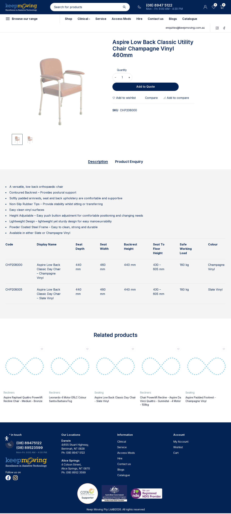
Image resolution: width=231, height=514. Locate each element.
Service (122, 448)
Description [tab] (94, 162)
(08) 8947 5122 (159, 5)
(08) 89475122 (29, 443)
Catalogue (123, 476)
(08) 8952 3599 (76, 473)
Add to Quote (164, 77)
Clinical (121, 442)
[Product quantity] (122, 77)
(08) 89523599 (29, 448)
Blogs (120, 470)
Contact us (124, 464)
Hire (119, 459)
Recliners (9, 393)
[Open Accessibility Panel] (7, 438)
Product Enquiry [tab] (132, 162)
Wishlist (178, 448)
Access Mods (126, 453)
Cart (175, 453)
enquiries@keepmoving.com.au (185, 27)
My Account (180, 442)
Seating (99, 393)
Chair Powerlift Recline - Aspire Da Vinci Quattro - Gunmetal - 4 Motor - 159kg (160, 402)
